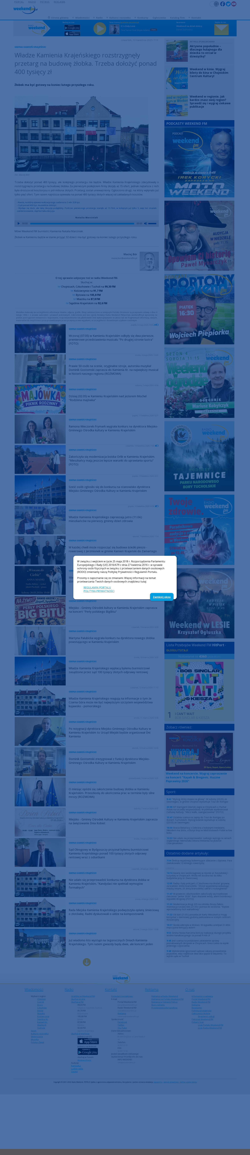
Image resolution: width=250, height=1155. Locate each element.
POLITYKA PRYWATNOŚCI (99, 591)
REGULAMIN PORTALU (97, 587)
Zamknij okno (162, 597)
